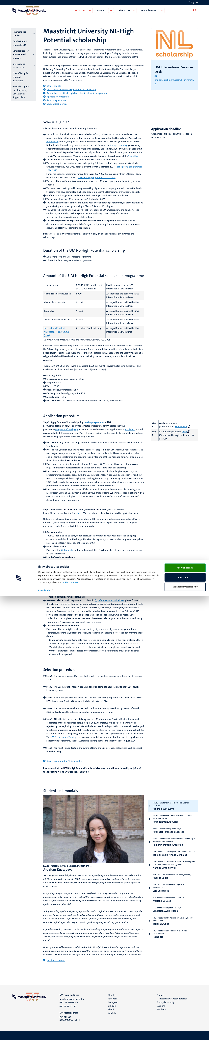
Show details (44, 1034)
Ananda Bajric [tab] (172, 876)
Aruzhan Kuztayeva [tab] (172, 806)
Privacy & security (165, 1002)
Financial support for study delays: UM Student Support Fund (21, 92)
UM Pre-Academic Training (63, 737)
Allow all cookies (185, 1011)
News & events (150, 10)
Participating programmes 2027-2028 (96, 177)
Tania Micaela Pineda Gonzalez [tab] (172, 853)
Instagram (113, 1002)
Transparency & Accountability (172, 998)
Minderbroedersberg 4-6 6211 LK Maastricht (71, 1000)
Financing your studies (20, 33)
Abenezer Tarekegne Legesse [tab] (172, 830)
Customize (185, 1021)
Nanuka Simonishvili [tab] (172, 864)
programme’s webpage (66, 429)
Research (103, 10)
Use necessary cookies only (185, 1030)
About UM (124, 10)
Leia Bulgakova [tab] (172, 887)
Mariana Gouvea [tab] (172, 899)
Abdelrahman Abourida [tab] (172, 818)
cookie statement (70, 1026)
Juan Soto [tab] (172, 933)
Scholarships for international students (21, 54)
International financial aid (19, 65)
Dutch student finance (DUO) (20, 43)
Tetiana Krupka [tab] (172, 921)
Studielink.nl (181, 426)
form (184, 431)
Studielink (130, 429)
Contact (160, 995)
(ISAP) (47, 335)
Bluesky (112, 995)
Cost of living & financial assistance (20, 77)
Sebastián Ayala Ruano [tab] (172, 909)
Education (81, 10)
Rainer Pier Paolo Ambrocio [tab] (172, 841)
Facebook (112, 998)
